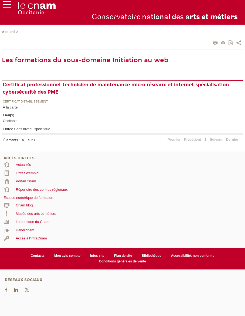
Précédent (192, 139)
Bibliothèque (151, 256)
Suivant (216, 139)
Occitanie (10, 121)
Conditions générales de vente (122, 261)
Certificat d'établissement (25, 101)
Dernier (232, 139)
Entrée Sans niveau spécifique (26, 129)
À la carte (10, 107)
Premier (174, 139)
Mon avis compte (67, 256)
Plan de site (123, 256)
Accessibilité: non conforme (193, 256)
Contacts (38, 256)
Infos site (97, 256)
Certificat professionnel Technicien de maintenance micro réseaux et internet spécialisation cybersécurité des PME (116, 88)
